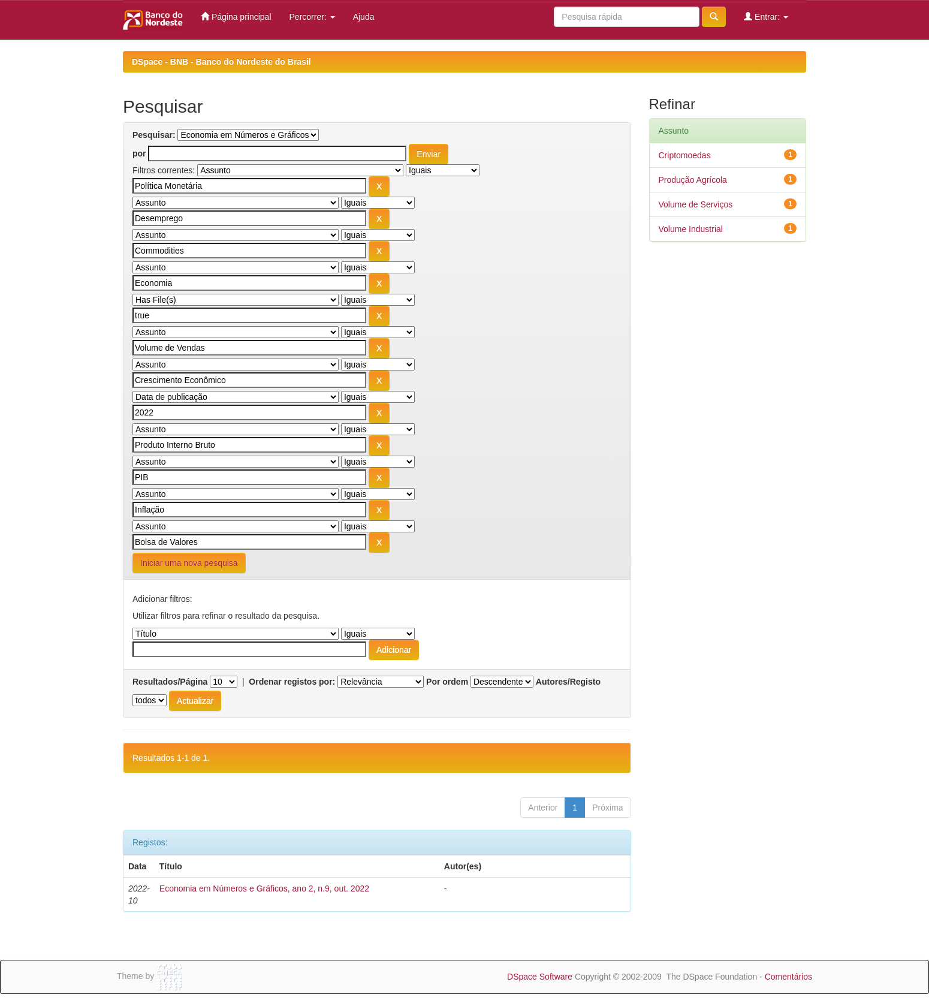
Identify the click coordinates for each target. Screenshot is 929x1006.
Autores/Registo (568, 681)
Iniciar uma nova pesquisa (189, 563)
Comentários (788, 976)
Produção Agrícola (693, 180)
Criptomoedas (685, 155)
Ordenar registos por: (292, 681)
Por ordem (447, 681)
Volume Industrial (691, 229)
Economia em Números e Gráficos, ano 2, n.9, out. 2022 (264, 888)
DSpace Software (539, 976)
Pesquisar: (154, 135)
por (139, 153)
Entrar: (766, 16)
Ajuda (364, 17)
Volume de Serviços (696, 204)
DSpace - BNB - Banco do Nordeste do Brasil (221, 62)
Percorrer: (312, 17)
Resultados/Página (169, 681)
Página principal (236, 16)
